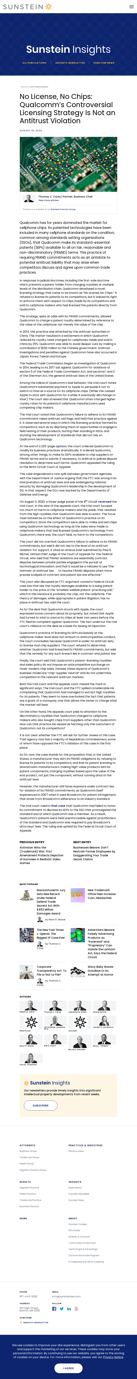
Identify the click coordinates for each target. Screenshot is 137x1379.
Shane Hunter (104, 1007)
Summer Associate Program (83, 1255)
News (23, 1218)
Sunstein (80, 1024)
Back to (34, 86)
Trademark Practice (30, 1200)
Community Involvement (82, 1242)
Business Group (28, 1151)
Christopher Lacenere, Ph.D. (55, 1023)
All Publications (34, 62)
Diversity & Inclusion (79, 1236)
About (72, 1218)
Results (25, 1182)
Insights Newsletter (35, 1322)
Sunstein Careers (77, 1224)
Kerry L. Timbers (104, 1041)
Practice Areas (76, 1151)
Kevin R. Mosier (31, 1041)
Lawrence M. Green (80, 1007)
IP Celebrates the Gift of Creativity (86, 1261)
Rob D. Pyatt (55, 1041)
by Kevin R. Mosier (51, 919)
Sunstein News (103, 62)
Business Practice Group (63, 209)
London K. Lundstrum (104, 1022)
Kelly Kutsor (31, 1024)
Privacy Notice (113, 1357)
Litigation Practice (29, 1187)
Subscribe (41, 1105)
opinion (61, 446)
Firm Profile (74, 1230)
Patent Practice (28, 1193)
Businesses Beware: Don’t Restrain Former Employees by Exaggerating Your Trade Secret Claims (95, 850)
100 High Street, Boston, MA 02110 (30, 1309)
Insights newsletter (70, 62)
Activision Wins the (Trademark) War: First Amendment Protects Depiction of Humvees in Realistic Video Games (42, 852)
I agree (68, 1368)
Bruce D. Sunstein (80, 1042)
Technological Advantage (82, 1249)
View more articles (48, 200)
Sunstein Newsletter (78, 1193)
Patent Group (27, 1163)
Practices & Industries (85, 1145)
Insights (75, 1182)
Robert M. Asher (31, 1007)
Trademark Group (29, 1157)
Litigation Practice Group (33, 1170)
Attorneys (27, 1145)
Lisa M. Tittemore (31, 1059)
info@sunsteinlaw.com (66, 1296)
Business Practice (29, 1206)
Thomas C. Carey (55, 1007)
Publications (75, 1187)
